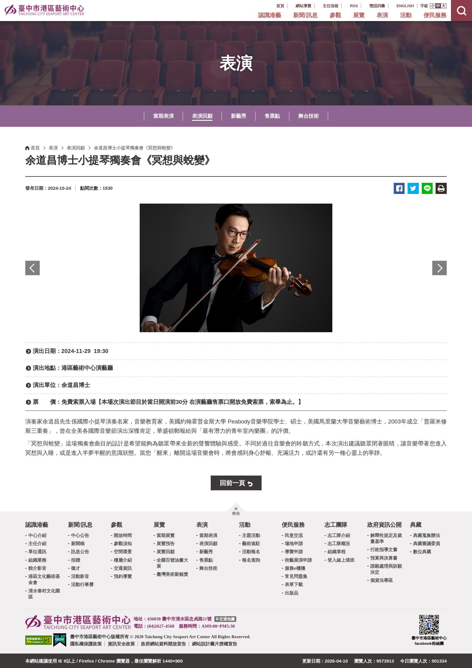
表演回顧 (202, 116)
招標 (75, 559)
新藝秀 (238, 116)
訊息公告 (80, 551)
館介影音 (37, 567)
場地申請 (294, 543)
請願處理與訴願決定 (386, 568)
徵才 (75, 567)
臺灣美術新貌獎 (172, 573)
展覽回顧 (166, 551)
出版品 (291, 592)
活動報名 (251, 551)
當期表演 (163, 116)
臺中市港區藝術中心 (47, 11)
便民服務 (435, 15)
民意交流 (294, 534)
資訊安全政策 (121, 643)
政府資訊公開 (384, 524)
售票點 (272, 116)
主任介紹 (37, 543)
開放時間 (123, 534)
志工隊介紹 (339, 534)
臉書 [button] (401, 188)
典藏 (415, 524)
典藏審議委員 (426, 543)
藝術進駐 (251, 543)
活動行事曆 (82, 584)
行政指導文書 (383, 549)
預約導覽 (123, 576)
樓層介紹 (123, 559)
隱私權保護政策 (86, 643)
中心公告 (80, 534)
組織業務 (37, 559)
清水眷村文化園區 (44, 593)
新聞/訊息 (305, 15)
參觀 (335, 15)
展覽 (359, 15)
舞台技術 (308, 116)
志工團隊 (335, 524)
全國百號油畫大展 (172, 562)
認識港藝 (269, 15)
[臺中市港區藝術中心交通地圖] (225, 618)
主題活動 (251, 534)
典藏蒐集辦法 (426, 534)
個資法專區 (381, 579)
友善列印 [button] (441, 188)
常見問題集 (296, 576)
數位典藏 (422, 551)
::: (268, 5)
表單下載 (294, 584)
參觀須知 (123, 543)
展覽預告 (166, 543)
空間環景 (123, 551)
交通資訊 (123, 567)
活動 (405, 15)
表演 (382, 15)
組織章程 (337, 551)
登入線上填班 (341, 559)
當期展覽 (166, 534)
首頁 (35, 147)
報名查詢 (251, 559)
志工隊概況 (339, 543)
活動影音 (80, 576)
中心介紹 (37, 534)
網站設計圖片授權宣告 (214, 643)
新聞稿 (78, 543)
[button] (433, 5)
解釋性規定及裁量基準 (386, 537)
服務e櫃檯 (295, 567)
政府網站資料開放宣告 (163, 643)
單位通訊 (37, 551)
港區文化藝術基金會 (44, 579)
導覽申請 (294, 551)
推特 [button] (414, 188)
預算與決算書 (383, 557)
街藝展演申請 (298, 559)
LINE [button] (428, 188)
